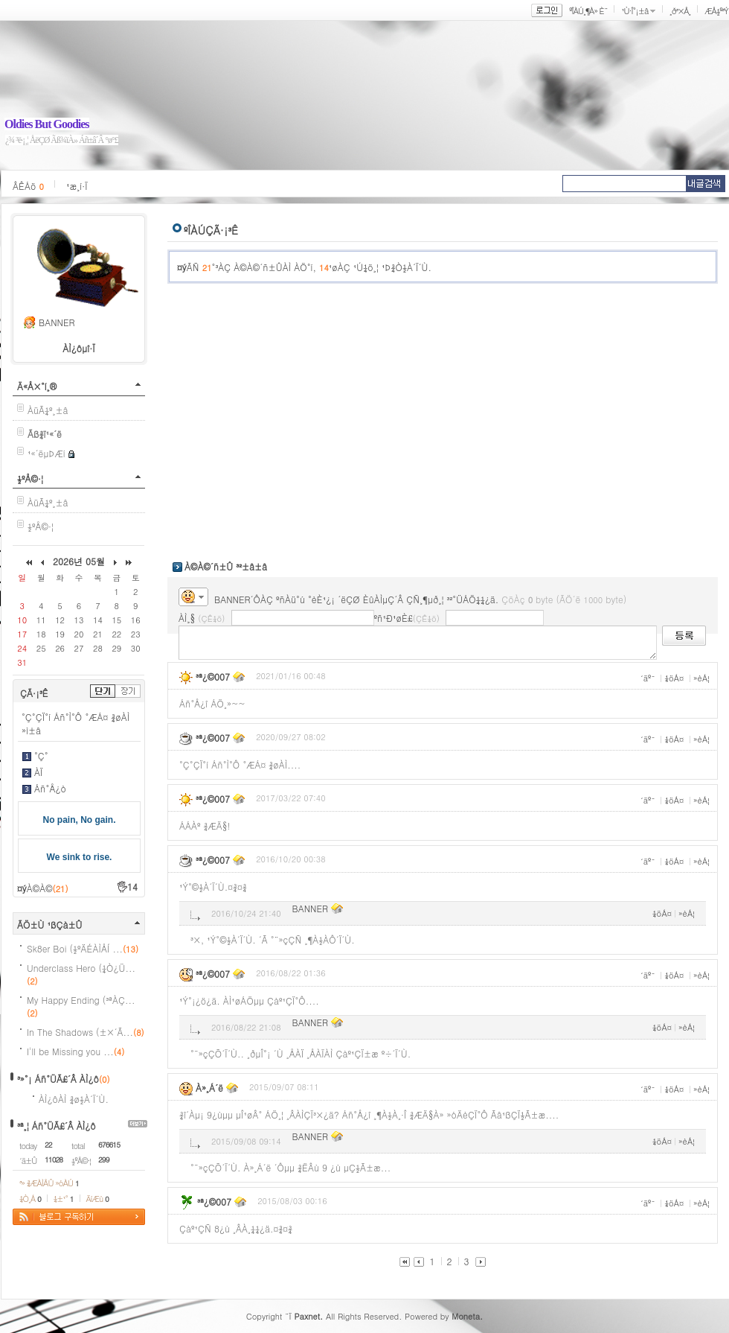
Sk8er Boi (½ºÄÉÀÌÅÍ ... (82, 948)
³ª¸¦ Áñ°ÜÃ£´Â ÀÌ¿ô (56, 1125)
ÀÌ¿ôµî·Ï (78, 348)
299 (103, 1159)
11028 (53, 1159)
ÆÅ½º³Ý (716, 10)
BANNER (56, 322)
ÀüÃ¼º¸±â (48, 410)
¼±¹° (64, 1198)
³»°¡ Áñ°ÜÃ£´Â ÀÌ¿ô (58, 1078)
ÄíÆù (97, 1198)
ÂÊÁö (28, 185)
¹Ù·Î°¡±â (634, 10)
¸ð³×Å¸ (679, 10)
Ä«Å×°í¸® (37, 386)
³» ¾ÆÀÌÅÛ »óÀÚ (49, 1183)
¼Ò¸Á (30, 1198)
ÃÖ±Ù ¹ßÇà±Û (50, 924)
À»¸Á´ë (209, 1087)
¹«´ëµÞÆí (46, 453)
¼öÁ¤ (674, 678)
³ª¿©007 (213, 676)
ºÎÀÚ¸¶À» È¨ (588, 10)
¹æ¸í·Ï (77, 185)
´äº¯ (647, 678)
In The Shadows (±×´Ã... (85, 1031)
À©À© (47, 888)
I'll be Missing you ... (75, 1051)
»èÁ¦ (701, 678)
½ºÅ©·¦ (30, 478)
